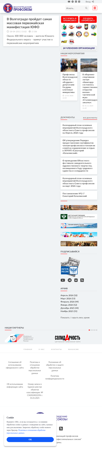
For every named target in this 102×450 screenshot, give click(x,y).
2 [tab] (91, 330)
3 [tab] (93, 330)
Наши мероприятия (72, 53)
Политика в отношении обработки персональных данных (35, 367)
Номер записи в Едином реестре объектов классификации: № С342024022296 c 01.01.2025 (35, 391)
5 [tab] (96, 330)
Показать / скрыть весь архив (75, 317)
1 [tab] (89, 330)
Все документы (90, 118)
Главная (28, 349)
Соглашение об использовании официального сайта (15, 365)
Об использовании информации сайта (15, 385)
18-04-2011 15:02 (18, 31)
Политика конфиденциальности (54, 377)
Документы (68, 117)
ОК (30, 439)
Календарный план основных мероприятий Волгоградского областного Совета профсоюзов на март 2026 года (78, 182)
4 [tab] (94, 330)
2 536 (34, 31)
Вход (90, 1)
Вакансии (73, 349)
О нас (42, 349)
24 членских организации (79, 48)
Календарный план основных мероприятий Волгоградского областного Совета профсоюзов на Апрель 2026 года (78, 129)
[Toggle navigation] (94, 7)
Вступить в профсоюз (69, 19)
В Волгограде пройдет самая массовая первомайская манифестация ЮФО (29, 23)
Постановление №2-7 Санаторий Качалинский (75, 194)
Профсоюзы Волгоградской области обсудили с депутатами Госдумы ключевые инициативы (70, 83)
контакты (56, 349)
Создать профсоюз (88, 19)
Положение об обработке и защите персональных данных (54, 366)
